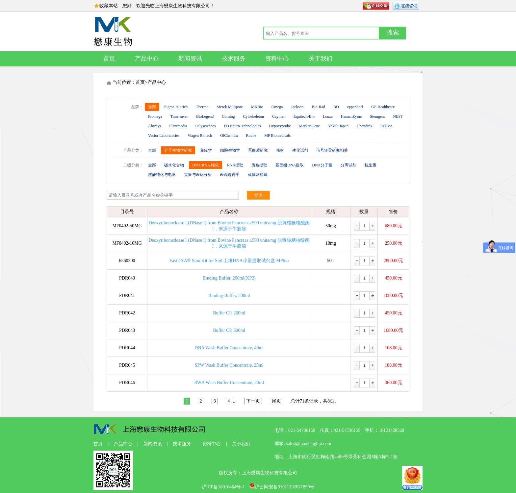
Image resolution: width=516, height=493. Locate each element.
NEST (398, 116)
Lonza (328, 116)
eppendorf (355, 107)
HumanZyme (351, 116)
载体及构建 (258, 174)
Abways (154, 126)
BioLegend (205, 116)
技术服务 (233, 58)
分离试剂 (348, 165)
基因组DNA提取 (289, 165)
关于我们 (320, 58)
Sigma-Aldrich (176, 107)
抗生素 (370, 165)
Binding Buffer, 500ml (229, 295)
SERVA (386, 126)
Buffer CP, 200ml (229, 312)
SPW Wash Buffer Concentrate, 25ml (229, 365)
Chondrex (364, 126)
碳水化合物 (174, 165)
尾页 (276, 401)
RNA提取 (235, 165)
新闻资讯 (190, 58)
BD (336, 107)
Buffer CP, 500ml (229, 330)
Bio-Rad (318, 107)
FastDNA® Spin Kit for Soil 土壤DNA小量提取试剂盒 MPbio (229, 260)
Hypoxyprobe (280, 126)
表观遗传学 (230, 174)
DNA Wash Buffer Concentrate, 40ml (229, 347)
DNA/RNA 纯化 (205, 165)
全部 (152, 107)
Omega (277, 107)
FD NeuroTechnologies (242, 126)
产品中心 (147, 58)
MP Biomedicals (277, 135)
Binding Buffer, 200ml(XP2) (229, 278)
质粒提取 (259, 165)
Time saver (179, 116)
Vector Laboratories (163, 135)
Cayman (278, 116)
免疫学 (206, 150)
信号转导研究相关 (332, 150)
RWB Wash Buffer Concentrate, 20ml (229, 382)
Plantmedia (178, 126)
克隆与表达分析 (198, 174)
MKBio (257, 107)
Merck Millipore (230, 107)
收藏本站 (108, 5)
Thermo (202, 107)
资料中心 (277, 58)
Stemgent (377, 116)
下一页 (253, 401)
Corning (228, 116)
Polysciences (205, 126)
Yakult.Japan (338, 126)
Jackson (297, 107)
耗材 (280, 150)
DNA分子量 (322, 165)
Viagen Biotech (200, 135)
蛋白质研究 (258, 150)
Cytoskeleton (253, 116)
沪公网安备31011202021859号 (281, 486)
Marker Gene (309, 126)
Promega (155, 116)
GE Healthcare (383, 107)
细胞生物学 (230, 150)
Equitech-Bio (304, 116)
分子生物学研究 (178, 150)
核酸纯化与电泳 (162, 174)
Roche (251, 135)
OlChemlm (229, 135)
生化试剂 (300, 150)
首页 (109, 58)
